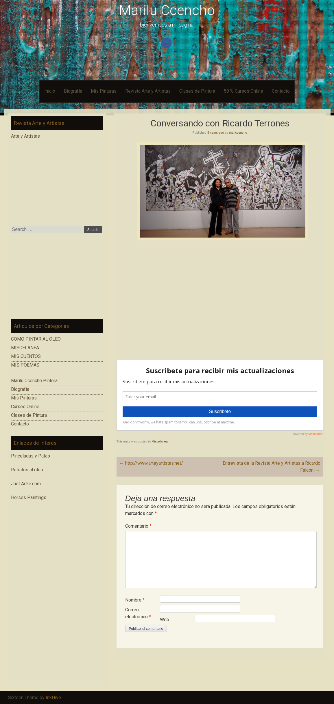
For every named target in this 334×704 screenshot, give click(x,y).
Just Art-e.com (26, 483)
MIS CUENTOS (26, 356)
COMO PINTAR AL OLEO (36, 339)
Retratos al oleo (27, 470)
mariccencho (238, 132)
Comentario (138, 526)
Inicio (49, 91)
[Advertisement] (57, 276)
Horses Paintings (28, 497)
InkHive (53, 697)
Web (164, 619)
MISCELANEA (25, 347)
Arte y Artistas (25, 136)
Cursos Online (25, 406)
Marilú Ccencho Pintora (34, 380)
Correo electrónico (138, 613)
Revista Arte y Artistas (148, 91)
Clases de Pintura (197, 91)
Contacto (281, 91)
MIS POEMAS (25, 365)
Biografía (73, 91)
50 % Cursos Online (243, 91)
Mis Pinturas (104, 91)
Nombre (135, 600)
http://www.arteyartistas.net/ (151, 463)
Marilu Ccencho (167, 10)
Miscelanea (160, 441)
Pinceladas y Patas (30, 456)
